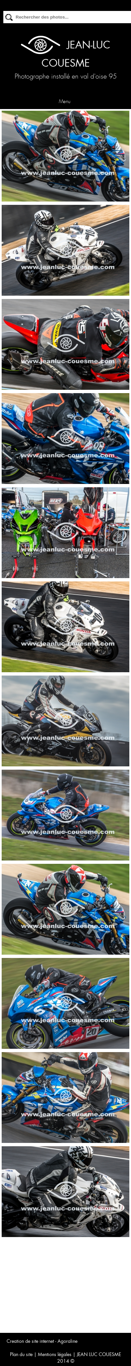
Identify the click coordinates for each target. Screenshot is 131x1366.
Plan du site (21, 1354)
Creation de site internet (30, 1341)
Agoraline (67, 1341)
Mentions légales (54, 1354)
